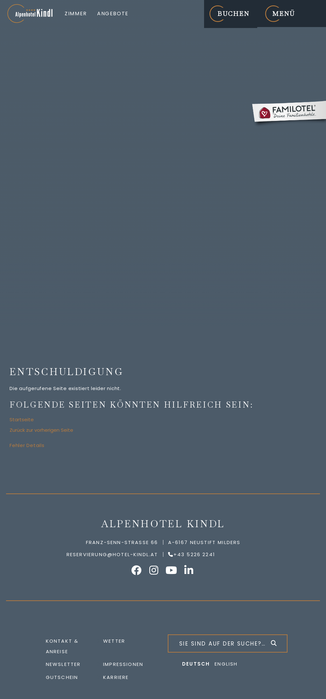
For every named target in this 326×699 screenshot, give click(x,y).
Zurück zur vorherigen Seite (41, 430)
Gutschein (62, 677)
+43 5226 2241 (194, 554)
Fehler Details (27, 445)
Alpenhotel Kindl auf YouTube (172, 570)
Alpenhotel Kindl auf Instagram (154, 570)
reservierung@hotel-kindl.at (112, 554)
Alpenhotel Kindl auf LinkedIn (189, 570)
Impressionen (123, 664)
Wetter (114, 641)
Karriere (116, 677)
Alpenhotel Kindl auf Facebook (137, 570)
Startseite (22, 419)
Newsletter (63, 664)
